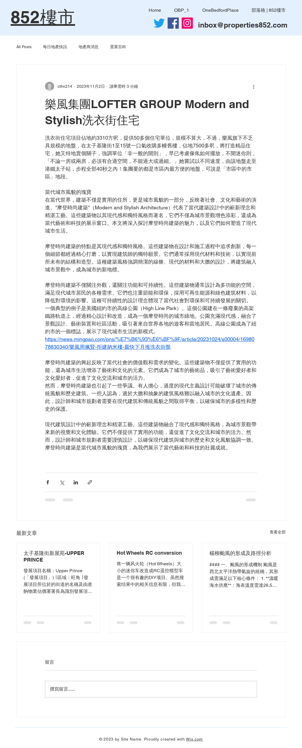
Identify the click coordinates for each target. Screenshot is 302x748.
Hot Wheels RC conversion (149, 553)
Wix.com (194, 739)
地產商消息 (89, 46)
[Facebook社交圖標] (173, 23)
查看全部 (278, 532)
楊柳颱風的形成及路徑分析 (240, 553)
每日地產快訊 (55, 46)
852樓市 (43, 17)
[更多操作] (253, 86)
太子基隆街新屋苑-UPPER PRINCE (53, 556)
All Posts (24, 46)
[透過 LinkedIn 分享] (76, 482)
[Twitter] (159, 23)
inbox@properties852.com (242, 25)
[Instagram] (187, 23)
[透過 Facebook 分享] (47, 482)
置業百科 (118, 46)
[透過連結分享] (90, 482)
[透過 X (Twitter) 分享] (61, 482)
